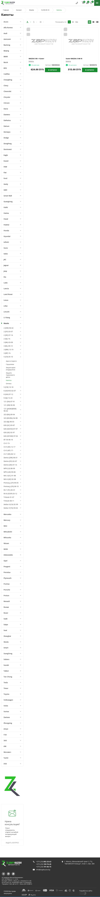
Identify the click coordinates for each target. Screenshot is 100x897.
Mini (5, 526)
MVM (6, 549)
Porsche (7, 590)
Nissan (6, 543)
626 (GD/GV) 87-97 (11, 429)
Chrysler (7, 97)
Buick (6, 62)
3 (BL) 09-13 (8, 346)
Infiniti (6, 242)
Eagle (6, 155)
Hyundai (7, 236)
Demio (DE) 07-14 (10, 465)
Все (76, 22)
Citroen (7, 103)
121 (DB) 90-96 (9, 405)
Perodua (7, 572)
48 (73, 22)
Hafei (6, 207)
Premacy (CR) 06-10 (11, 486)
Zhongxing (8, 723)
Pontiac (7, 584)
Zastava (7, 717)
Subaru (6, 659)
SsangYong (8, 653)
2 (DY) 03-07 (8, 331)
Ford (5, 178)
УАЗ (5, 764)
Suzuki (6, 665)
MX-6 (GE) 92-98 (10, 479)
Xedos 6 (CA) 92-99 (11, 504)
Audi (5, 33)
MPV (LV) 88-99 (9, 468)
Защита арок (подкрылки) (10, 369)
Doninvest (8, 149)
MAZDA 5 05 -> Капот (36, 59)
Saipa (6, 624)
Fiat (5, 172)
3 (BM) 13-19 (8, 349)
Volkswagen (8, 700)
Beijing (6, 51)
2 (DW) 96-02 (8, 328)
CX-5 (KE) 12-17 (9, 447)
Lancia (6, 288)
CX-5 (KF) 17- (8, 450)
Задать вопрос (12, 843)
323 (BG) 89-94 (9, 414)
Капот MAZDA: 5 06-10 (74, 59)
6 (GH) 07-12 (8, 394)
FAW (5, 167)
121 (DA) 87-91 (9, 401)
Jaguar (6, 265)
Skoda (6, 642)
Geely (6, 184)
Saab (5, 619)
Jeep (5, 271)
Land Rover (8, 294)
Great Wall (8, 196)
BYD (5, 68)
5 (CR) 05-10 (45, 10)
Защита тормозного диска (10, 375)
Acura (6, 22)
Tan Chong (8, 677)
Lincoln (6, 312)
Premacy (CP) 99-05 (11, 483)
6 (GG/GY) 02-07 (10, 391)
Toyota (6, 694)
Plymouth (7, 578)
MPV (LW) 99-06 (10, 472)
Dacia (6, 109)
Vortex (6, 711)
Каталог (19, 10)
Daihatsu (7, 120)
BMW (6, 56)
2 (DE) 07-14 (8, 335)
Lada (5, 283)
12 (69, 22)
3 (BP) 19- (7, 353)
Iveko (6, 254)
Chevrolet (7, 91)
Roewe (6, 607)
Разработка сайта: (85, 891)
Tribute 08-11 (9, 501)
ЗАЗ (5, 740)
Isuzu (6, 248)
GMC (5, 190)
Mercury (7, 520)
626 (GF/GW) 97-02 (11, 436)
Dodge (6, 138)
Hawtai (6, 225)
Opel (5, 561)
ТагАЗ (6, 758)
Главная (6, 10)
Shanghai (7, 636)
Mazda (31, 10)
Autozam (7, 39)
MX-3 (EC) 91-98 (10, 475)
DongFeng (8, 143)
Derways (7, 132)
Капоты (8, 380)
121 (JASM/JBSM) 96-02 (10, 410)
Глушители (10, 364)
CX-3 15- (7, 443)
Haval (6, 219)
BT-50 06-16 (8, 440)
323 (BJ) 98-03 (9, 422)
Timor (6, 688)
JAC (5, 259)
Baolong (7, 45)
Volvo (6, 706)
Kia (5, 277)
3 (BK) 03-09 (8, 342)
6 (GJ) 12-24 (8, 398)
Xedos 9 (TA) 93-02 (11, 508)
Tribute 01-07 (9, 497)
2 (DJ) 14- (7, 339)
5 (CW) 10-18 (8, 387)
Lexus (6, 300)
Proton (6, 595)
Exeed (6, 161)
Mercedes (7, 514)
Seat (5, 630)
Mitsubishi (8, 532)
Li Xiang (7, 317)
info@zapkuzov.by (43, 869)
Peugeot (7, 566)
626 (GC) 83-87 (9, 425)
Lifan (6, 306)
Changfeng (8, 80)
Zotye (6, 729)
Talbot (6, 671)
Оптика (8, 384)
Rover (6, 613)
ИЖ (5, 746)
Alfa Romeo (8, 27)
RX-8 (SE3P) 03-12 (10, 493)
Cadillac (7, 74)
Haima (6, 213)
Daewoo (7, 114)
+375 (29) (43, 861)
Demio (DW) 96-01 (11, 458)
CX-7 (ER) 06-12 (9, 454)
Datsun (6, 126)
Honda (6, 230)
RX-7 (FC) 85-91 (9, 490)
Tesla (6, 682)
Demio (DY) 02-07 (10, 461)
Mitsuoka (7, 537)
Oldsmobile (8, 555)
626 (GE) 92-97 (9, 432)
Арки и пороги (11, 361)
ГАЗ (5, 735)
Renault (7, 601)
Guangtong (8, 201)
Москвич (7, 752)
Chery (6, 85)
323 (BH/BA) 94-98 (11, 418)
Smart (6, 648)
